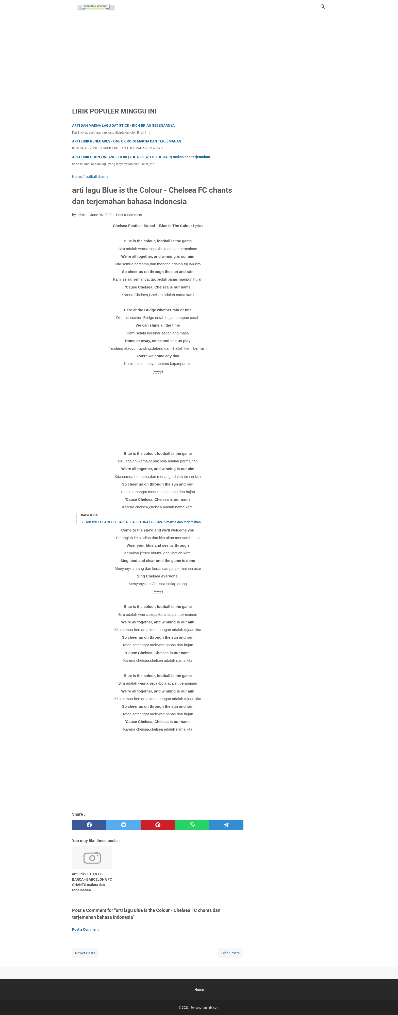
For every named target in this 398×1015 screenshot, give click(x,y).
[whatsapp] (192, 825)
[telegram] (226, 825)
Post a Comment (129, 215)
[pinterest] (158, 825)
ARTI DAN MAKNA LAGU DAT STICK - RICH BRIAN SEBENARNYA (123, 125)
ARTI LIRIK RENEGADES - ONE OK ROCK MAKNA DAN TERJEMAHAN (126, 141)
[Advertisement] (199, 56)
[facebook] (89, 825)
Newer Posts (85, 953)
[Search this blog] (323, 7)
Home (199, 990)
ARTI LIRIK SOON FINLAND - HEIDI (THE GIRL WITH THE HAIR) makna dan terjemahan (141, 157)
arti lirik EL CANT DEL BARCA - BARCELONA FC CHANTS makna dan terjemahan (143, 522)
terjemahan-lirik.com (205, 1007)
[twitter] (123, 825)
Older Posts (230, 953)
